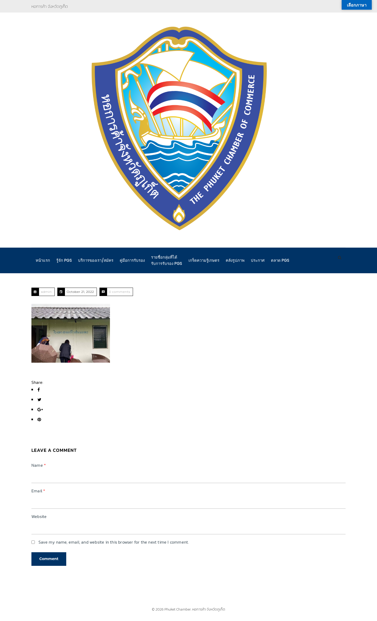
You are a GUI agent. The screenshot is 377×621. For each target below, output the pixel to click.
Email (38, 491)
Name (38, 465)
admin (46, 292)
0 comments (119, 292)
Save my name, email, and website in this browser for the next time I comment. (113, 542)
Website (39, 516)
